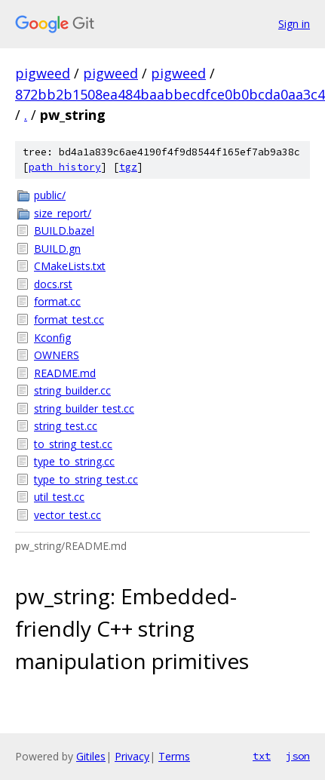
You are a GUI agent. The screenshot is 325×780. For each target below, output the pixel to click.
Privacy (132, 756)
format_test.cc (69, 319)
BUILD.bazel (64, 230)
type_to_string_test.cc (86, 479)
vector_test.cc (67, 515)
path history (65, 167)
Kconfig (52, 337)
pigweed (42, 73)
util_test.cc (59, 497)
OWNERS (56, 355)
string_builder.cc (72, 390)
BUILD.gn (57, 248)
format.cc (57, 301)
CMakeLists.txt (70, 266)
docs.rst (53, 284)
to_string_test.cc (73, 444)
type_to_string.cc (74, 461)
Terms (174, 756)
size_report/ (62, 213)
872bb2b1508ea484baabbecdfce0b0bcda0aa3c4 (170, 94)
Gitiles (91, 756)
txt (262, 756)
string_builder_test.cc (84, 408)
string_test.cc (65, 426)
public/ (50, 195)
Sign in (294, 24)
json (298, 756)
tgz (128, 167)
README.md (65, 373)
